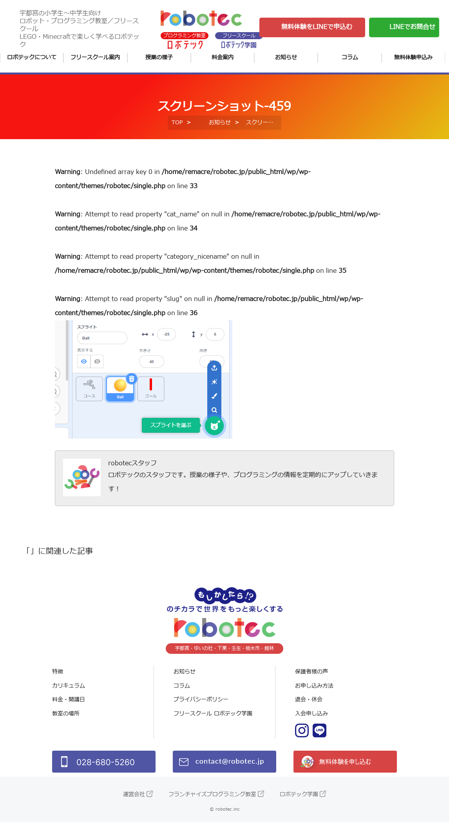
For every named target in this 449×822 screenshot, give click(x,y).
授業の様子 (159, 57)
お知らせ (286, 57)
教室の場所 (66, 713)
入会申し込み (311, 713)
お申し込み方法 (314, 686)
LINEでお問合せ (412, 27)
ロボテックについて (31, 57)
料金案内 (223, 57)
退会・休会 (308, 699)
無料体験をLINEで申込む (316, 27)
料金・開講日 (68, 699)
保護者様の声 (311, 672)
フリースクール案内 (95, 57)
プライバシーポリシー (201, 699)
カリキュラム (68, 686)
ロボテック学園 (299, 794)
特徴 (57, 672)
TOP (177, 122)
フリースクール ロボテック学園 (213, 713)
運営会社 (134, 794)
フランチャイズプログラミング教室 (212, 794)
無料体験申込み (413, 57)
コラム (350, 57)
